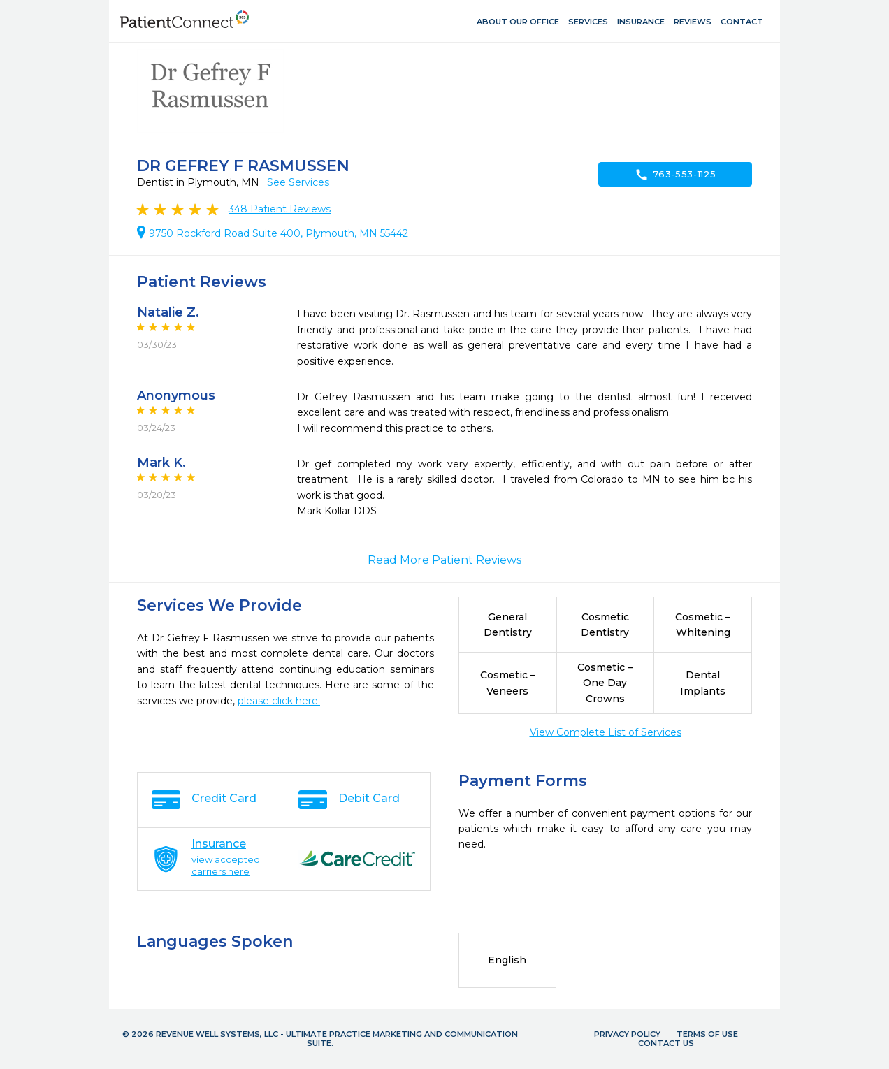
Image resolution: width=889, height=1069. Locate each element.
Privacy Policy (627, 1034)
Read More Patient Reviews (444, 560)
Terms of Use (707, 1034)
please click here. (279, 701)
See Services (298, 182)
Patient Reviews (280, 209)
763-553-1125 (675, 175)
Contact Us (666, 1043)
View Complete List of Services (605, 732)
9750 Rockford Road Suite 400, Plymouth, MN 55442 (278, 233)
